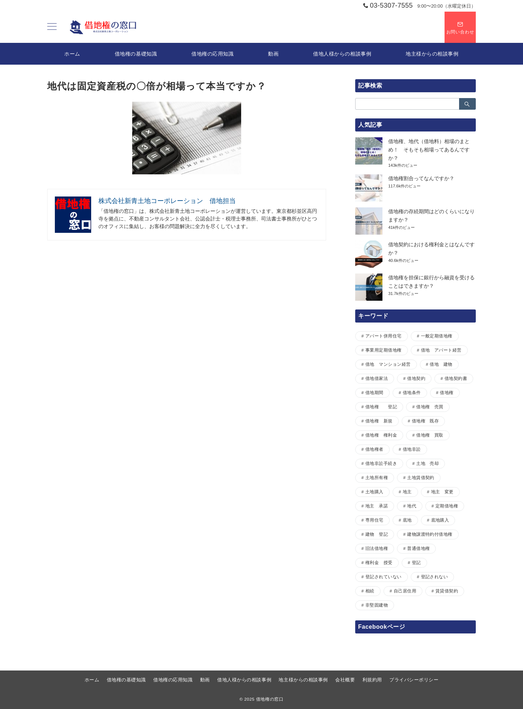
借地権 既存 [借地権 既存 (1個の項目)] (425, 420)
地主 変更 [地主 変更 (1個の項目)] (442, 491)
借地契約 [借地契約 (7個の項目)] (416, 378)
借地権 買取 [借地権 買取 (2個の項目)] (429, 435)
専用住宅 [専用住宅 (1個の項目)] (374, 520)
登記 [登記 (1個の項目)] (416, 562)
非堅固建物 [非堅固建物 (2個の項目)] (376, 605)
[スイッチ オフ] (460, 27)
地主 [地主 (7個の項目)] (407, 491)
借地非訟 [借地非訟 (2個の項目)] (412, 449)
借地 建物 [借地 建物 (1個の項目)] (441, 364)
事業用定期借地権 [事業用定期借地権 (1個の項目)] (383, 350)
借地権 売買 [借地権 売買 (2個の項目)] (429, 406)
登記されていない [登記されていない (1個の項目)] (383, 576)
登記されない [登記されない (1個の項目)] (434, 576)
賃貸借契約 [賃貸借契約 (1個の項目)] (446, 590)
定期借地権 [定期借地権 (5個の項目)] (446, 505)
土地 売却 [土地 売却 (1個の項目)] (427, 463)
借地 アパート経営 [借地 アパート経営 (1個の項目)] (441, 350)
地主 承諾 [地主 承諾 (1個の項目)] (376, 505)
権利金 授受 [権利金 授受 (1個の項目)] (379, 562)
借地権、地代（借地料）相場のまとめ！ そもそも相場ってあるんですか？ (429, 149)
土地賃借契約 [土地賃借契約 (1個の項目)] (420, 477)
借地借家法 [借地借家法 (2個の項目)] (376, 378)
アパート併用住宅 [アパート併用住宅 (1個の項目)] (383, 335)
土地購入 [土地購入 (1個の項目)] (374, 491)
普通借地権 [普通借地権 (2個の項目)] (418, 548)
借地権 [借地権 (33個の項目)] (446, 392)
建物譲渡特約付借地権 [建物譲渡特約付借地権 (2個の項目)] (430, 534)
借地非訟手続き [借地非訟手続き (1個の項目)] (381, 463)
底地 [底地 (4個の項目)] (407, 520)
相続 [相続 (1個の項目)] (369, 590)
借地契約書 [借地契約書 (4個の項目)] (456, 378)
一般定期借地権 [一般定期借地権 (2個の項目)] (437, 335)
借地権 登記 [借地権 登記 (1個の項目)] (381, 406)
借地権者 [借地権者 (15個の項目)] (374, 449)
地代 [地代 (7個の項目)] (411, 505)
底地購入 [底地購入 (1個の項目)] (440, 520)
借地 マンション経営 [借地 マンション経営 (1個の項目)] (388, 364)
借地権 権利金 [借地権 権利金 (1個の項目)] (381, 435)
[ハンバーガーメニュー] (52, 27)
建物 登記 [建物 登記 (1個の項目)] (376, 534)
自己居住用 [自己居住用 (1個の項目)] (405, 590)
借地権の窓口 (270, 699)
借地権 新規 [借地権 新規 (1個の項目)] (379, 420)
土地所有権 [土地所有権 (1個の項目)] (376, 477)
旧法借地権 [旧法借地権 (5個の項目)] (376, 548)
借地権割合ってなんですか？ (421, 178)
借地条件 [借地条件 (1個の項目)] (412, 392)
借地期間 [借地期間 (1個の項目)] (374, 392)
